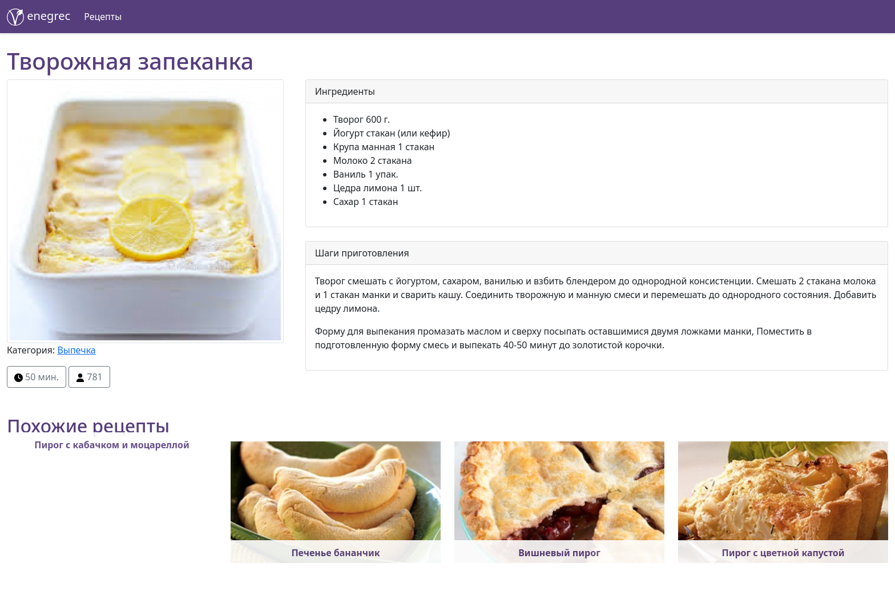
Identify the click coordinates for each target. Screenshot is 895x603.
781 (89, 377)
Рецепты (103, 16)
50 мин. (36, 377)
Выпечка (76, 350)
